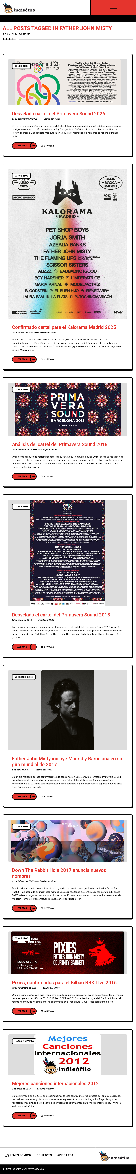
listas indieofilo (24, 1041)
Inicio (5, 34)
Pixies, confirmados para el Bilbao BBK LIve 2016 (64, 982)
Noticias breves (23, 677)
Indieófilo (53, 449)
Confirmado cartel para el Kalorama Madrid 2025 (64, 327)
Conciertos (21, 66)
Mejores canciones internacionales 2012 (55, 1083)
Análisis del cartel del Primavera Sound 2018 (60, 444)
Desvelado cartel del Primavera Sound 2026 (58, 113)
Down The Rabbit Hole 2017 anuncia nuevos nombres (59, 873)
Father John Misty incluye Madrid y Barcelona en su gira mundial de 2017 (67, 761)
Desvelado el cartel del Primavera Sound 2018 (61, 614)
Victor (57, 119)
